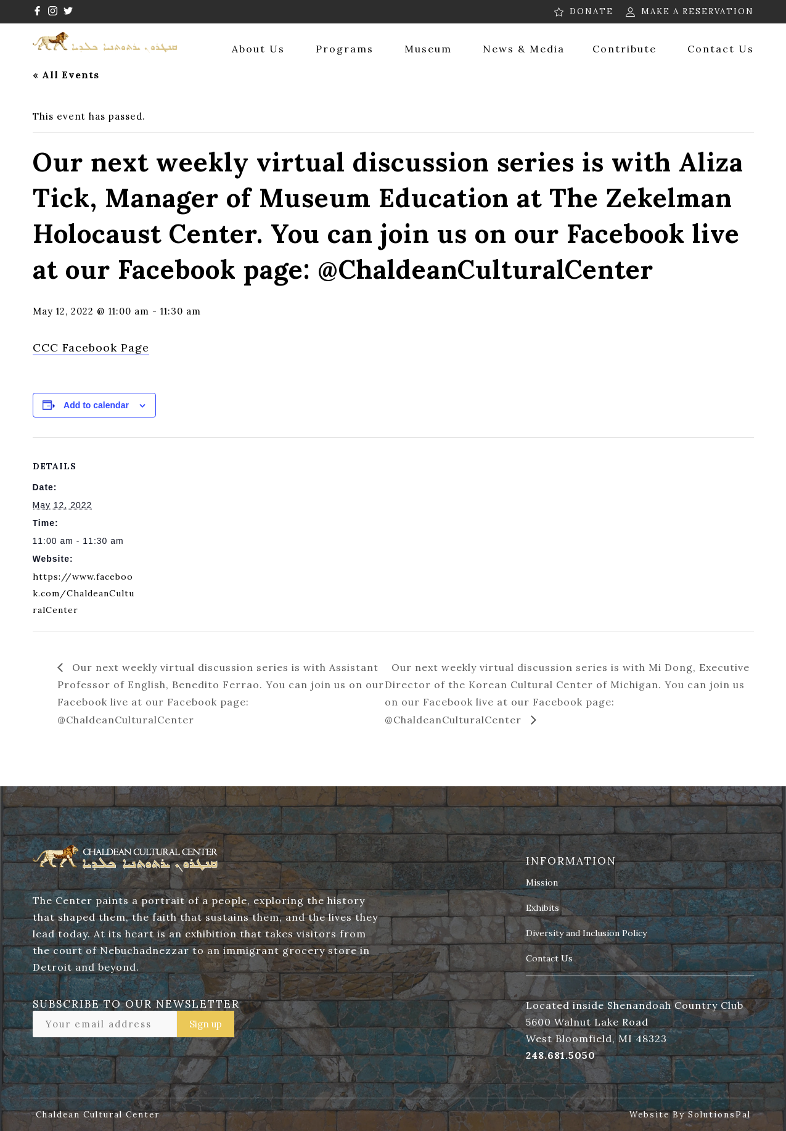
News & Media (524, 49)
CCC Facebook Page (91, 347)
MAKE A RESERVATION (697, 11)
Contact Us (720, 49)
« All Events (66, 74)
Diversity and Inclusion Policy (586, 934)
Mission (542, 883)
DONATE (591, 11)
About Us (258, 49)
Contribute (624, 49)
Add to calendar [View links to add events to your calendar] (96, 405)
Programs (345, 49)
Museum (428, 49)
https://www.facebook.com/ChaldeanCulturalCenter (83, 593)
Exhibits (542, 908)
